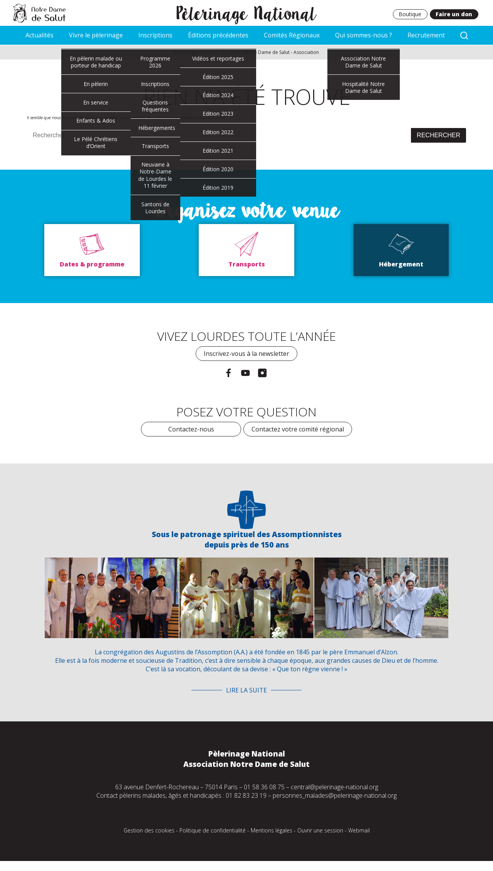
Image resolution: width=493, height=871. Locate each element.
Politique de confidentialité (212, 831)
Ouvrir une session (320, 831)
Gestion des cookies (149, 831)
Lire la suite (246, 691)
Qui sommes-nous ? (363, 35)
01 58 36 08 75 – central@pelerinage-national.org (311, 788)
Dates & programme (92, 265)
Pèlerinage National (246, 13)
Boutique (409, 14)
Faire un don (454, 14)
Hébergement (401, 265)
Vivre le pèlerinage (96, 35)
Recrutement (426, 35)
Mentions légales (271, 831)
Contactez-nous (191, 429)
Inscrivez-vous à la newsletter (246, 354)
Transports (246, 265)
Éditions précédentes (218, 35)
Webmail (359, 831)
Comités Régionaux (292, 35)
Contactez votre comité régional (298, 429)
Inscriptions (155, 35)
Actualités (39, 35)
